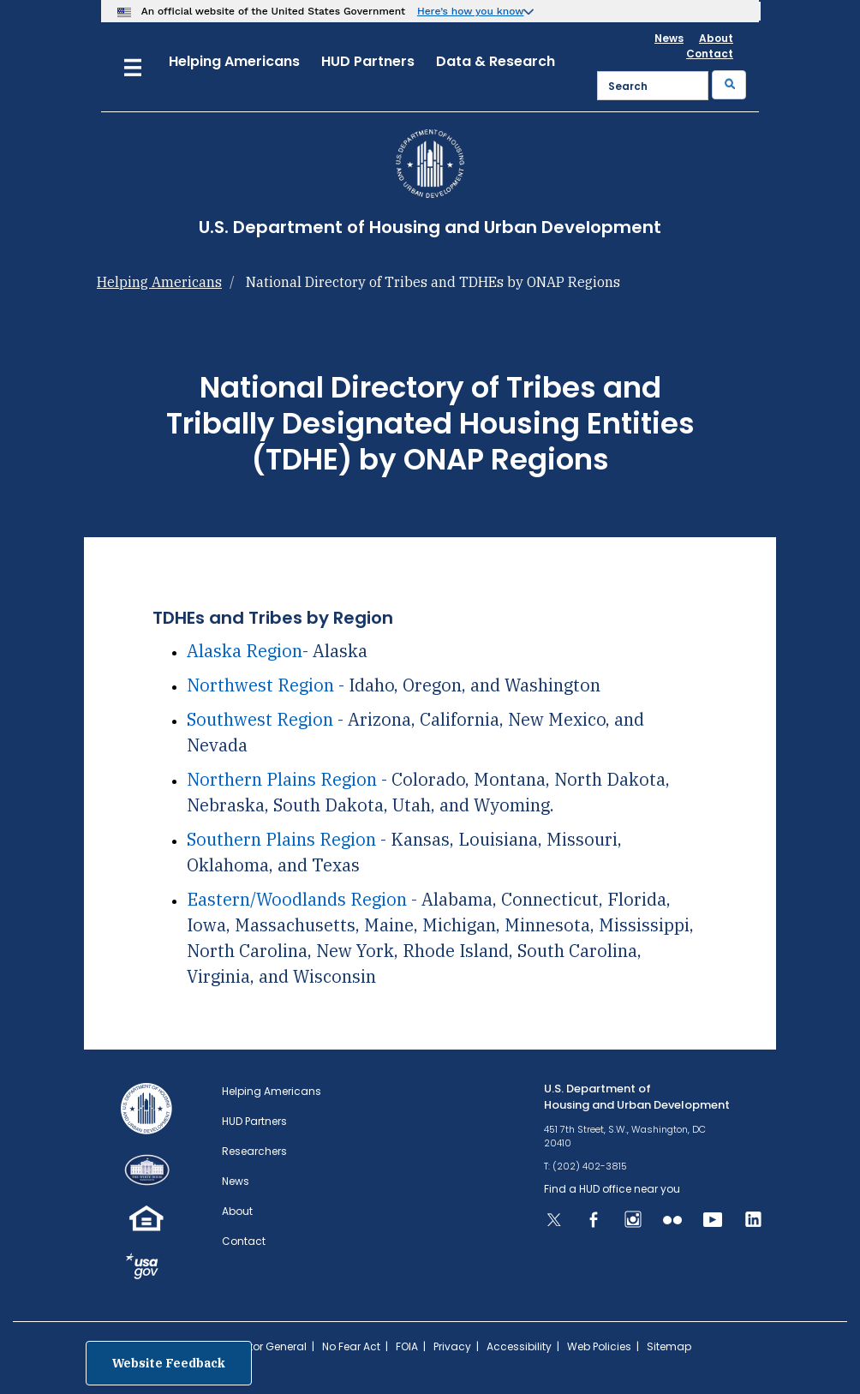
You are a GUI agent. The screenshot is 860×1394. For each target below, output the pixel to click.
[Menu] (133, 65)
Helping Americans (234, 61)
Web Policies (599, 1346)
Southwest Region (260, 719)
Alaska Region (244, 650)
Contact (709, 53)
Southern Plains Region (283, 839)
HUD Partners (368, 61)
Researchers (254, 1151)
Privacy (452, 1346)
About (716, 38)
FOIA (407, 1346)
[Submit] (729, 84)
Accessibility (519, 1346)
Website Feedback (168, 1363)
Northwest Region (260, 685)
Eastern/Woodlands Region (297, 899)
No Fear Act (351, 1346)
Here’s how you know (470, 11)
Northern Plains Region (282, 779)
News (669, 38)
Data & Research (495, 61)
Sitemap (669, 1346)
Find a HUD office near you (612, 1189)
